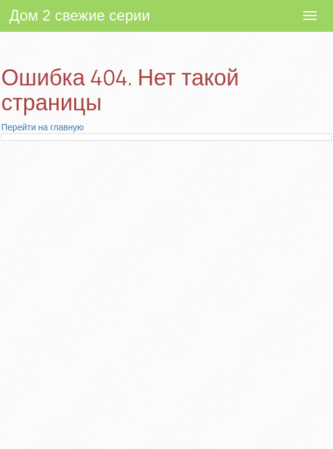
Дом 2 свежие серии (79, 15)
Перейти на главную (42, 127)
